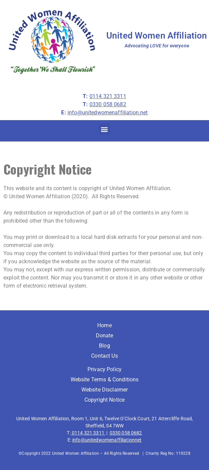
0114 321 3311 (88, 432)
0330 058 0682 (126, 432)
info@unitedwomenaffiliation (103, 440)
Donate (104, 335)
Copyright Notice (104, 400)
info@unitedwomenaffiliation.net (108, 112)
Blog (104, 345)
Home (104, 325)
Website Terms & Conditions (105, 379)
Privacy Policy (104, 369)
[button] (104, 129)
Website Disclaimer (104, 389)
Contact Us (104, 356)
